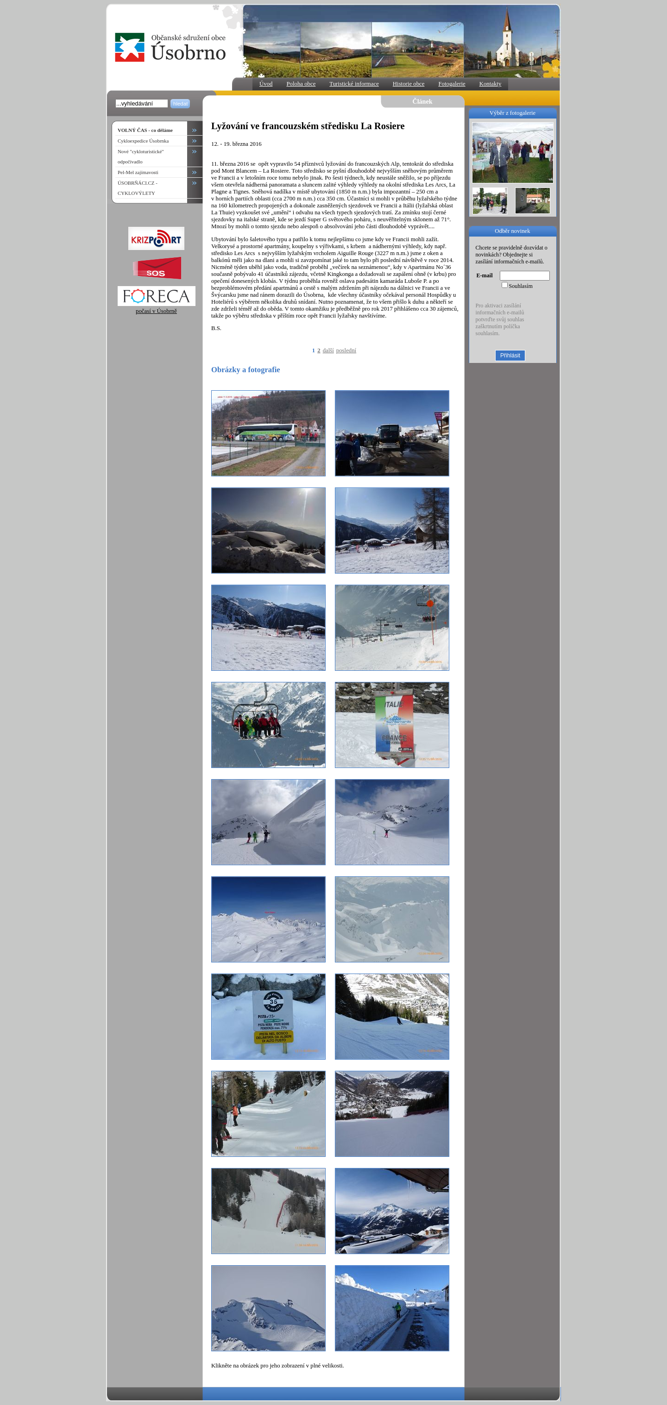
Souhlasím (521, 286)
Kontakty (490, 84)
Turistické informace (354, 84)
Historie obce (409, 84)
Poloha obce (300, 84)
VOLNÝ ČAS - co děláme (145, 130)
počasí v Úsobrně (156, 307)
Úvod (265, 84)
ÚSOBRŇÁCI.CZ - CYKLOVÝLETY (137, 188)
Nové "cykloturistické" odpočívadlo (141, 156)
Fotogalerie (451, 84)
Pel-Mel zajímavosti (138, 172)
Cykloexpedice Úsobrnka (143, 141)
